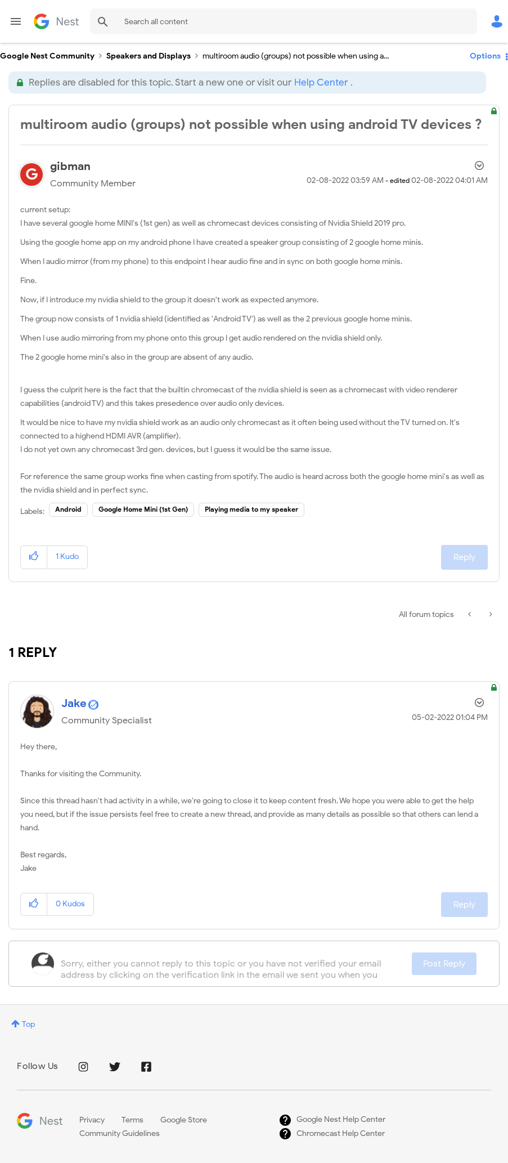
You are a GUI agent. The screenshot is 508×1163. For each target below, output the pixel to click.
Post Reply (444, 963)
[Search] (283, 21)
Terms (132, 1120)
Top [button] (28, 1024)
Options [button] (485, 56)
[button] (34, 557)
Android (68, 509)
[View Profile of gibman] (70, 166)
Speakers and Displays (148, 56)
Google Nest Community (56, 21)
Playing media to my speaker (251, 509)
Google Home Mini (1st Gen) (143, 509)
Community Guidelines (119, 1133)
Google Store (183, 1120)
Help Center (321, 82)
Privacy (92, 1120)
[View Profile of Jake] (74, 703)
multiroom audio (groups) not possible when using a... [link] (296, 56)
